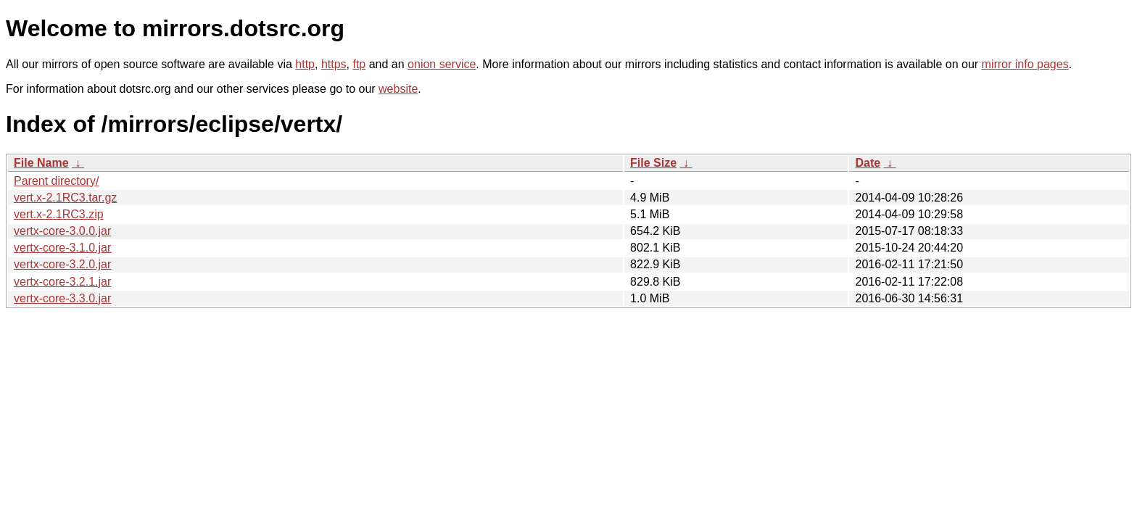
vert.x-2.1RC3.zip (59, 214)
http (305, 64)
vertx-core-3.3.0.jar (62, 298)
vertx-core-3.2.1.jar (62, 282)
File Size (653, 163)
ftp (358, 64)
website (398, 89)
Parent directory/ (56, 181)
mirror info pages (1025, 64)
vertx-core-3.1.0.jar (62, 247)
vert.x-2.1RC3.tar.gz (65, 197)
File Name (41, 163)
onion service (442, 64)
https (334, 64)
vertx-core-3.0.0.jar (62, 231)
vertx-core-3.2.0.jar (62, 264)
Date (867, 163)
